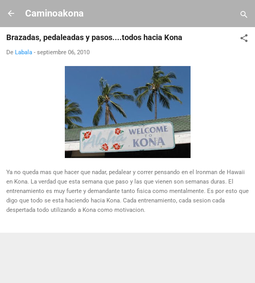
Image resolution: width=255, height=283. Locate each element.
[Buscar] (244, 16)
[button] (244, 39)
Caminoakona (54, 13)
